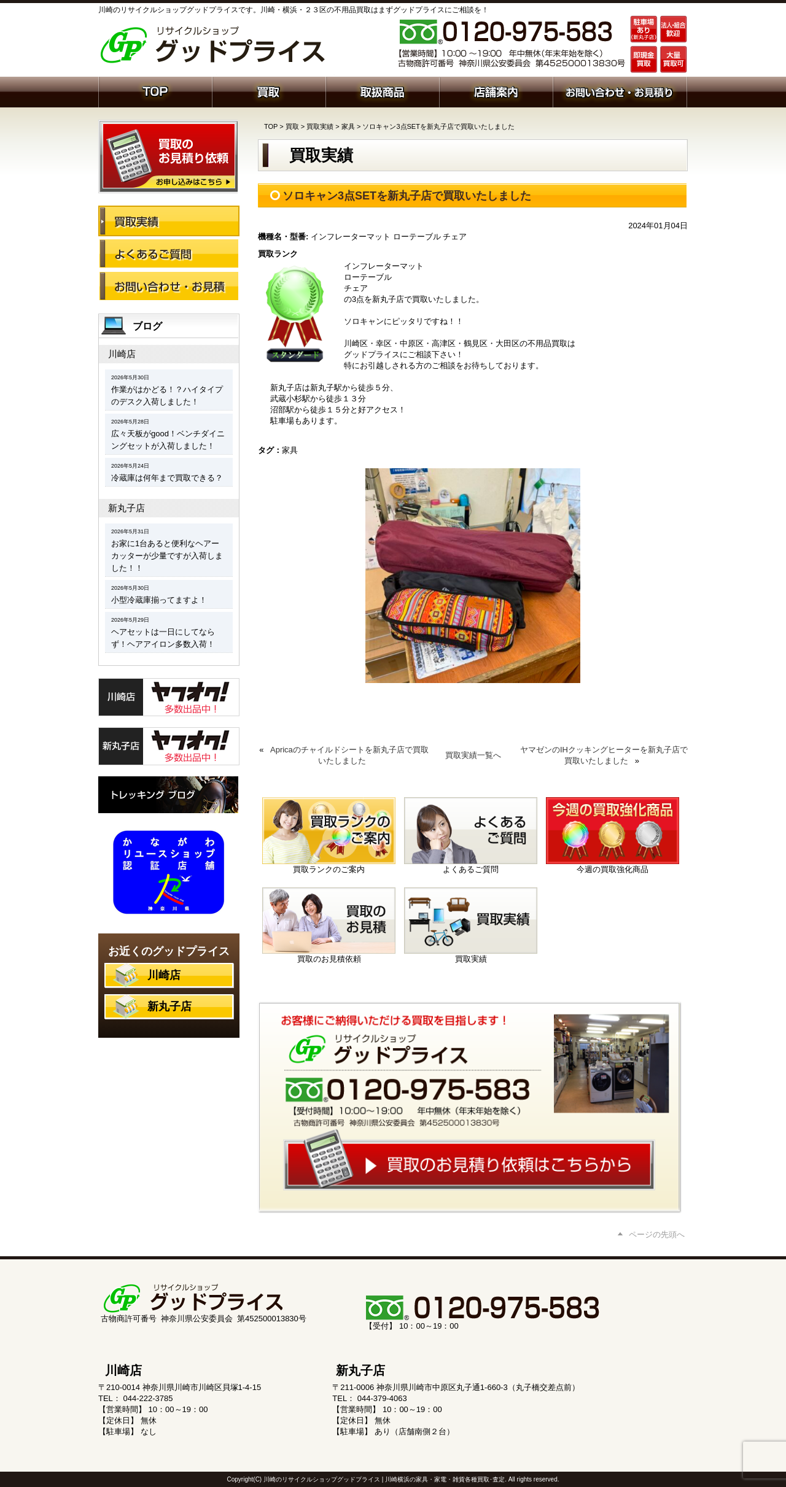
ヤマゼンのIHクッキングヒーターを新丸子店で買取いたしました (604, 755)
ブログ (147, 326)
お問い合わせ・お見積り (168, 286)
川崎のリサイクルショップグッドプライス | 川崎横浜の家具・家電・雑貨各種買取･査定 (384, 1479)
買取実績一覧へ (473, 755)
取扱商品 (382, 91)
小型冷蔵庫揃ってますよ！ (159, 599)
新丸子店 (126, 508)
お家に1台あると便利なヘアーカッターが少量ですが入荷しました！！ (167, 556)
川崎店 (122, 354)
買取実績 (319, 126)
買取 (268, 91)
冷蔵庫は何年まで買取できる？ (167, 477)
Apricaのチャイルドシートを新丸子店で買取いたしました (349, 755)
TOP (271, 126)
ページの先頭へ (657, 1234)
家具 (348, 126)
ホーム (155, 91)
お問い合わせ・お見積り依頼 (620, 91)
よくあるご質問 (168, 253)
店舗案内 (496, 91)
